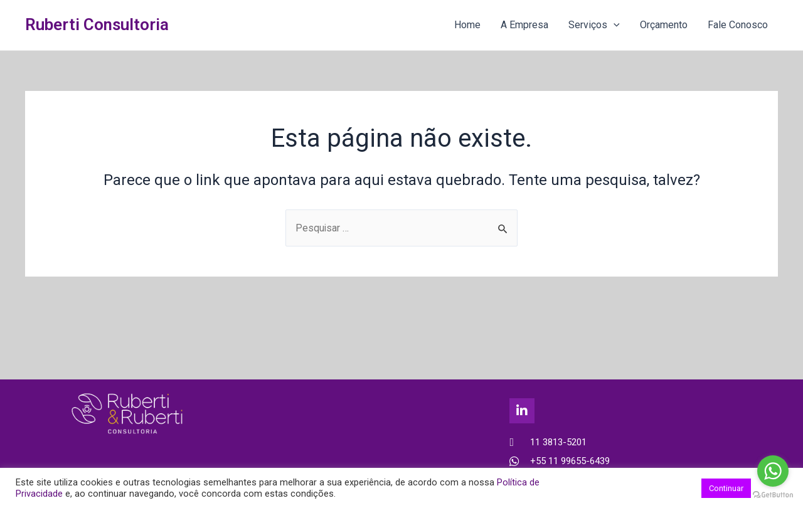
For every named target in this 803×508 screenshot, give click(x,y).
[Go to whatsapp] (773, 471)
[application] (613, 25)
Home (467, 25)
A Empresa (524, 25)
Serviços (594, 25)
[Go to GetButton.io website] (773, 495)
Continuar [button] (726, 488)
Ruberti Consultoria (97, 24)
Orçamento (664, 25)
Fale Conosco (738, 25)
